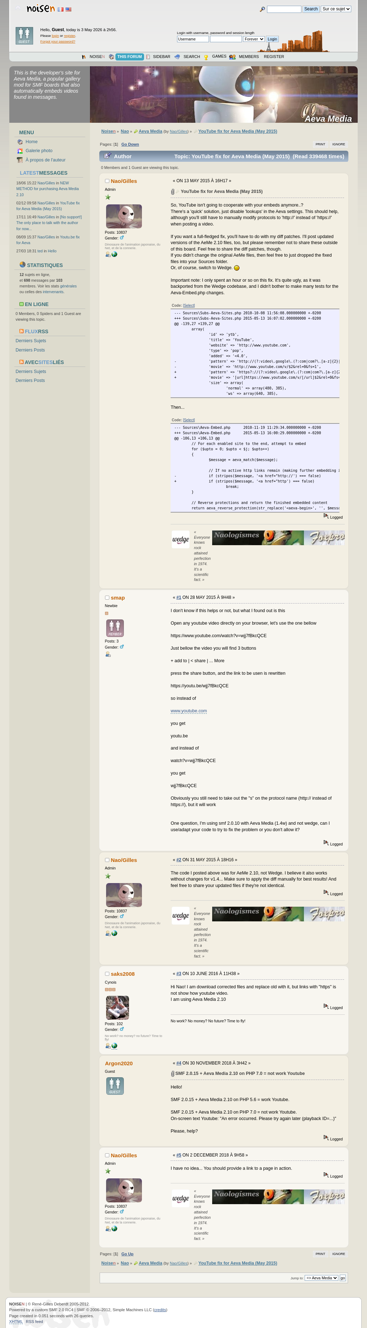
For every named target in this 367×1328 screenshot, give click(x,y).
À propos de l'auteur (46, 160)
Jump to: (297, 1278)
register (69, 36)
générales (68, 286)
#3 (178, 973)
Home (32, 141)
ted (40, 251)
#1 (178, 597)
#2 (178, 859)
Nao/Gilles (46, 183)
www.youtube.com (189, 710)
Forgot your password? (57, 41)
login (55, 36)
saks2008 (123, 974)
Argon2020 (119, 1063)
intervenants (53, 292)
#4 (178, 1063)
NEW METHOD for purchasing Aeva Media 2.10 (47, 189)
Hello (52, 251)
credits (160, 1310)
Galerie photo (39, 150)
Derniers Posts (30, 350)
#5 (178, 1155)
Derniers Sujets (31, 340)
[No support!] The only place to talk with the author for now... (49, 223)
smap (118, 598)
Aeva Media (331, 119)
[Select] (189, 305)
